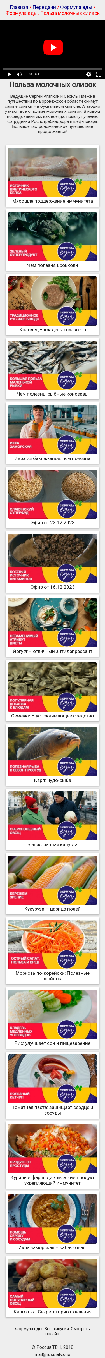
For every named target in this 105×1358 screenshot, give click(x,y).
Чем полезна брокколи (52, 262)
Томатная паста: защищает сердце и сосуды (52, 1107)
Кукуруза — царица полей (52, 906)
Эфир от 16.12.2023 (52, 584)
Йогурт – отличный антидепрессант (52, 648)
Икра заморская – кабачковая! (52, 1244)
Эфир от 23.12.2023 (52, 519)
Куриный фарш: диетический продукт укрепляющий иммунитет (52, 1177)
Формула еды (76, 7)
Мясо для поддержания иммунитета (52, 198)
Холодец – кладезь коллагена (52, 326)
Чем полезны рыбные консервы (52, 391)
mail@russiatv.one (52, 1354)
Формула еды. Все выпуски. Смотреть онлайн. (52, 1331)
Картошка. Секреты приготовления (52, 1308)
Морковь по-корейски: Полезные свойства (52, 973)
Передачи (44, 7)
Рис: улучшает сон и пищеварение (52, 1040)
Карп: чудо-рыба (52, 777)
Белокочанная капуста (52, 841)
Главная (19, 7)
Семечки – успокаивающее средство (52, 712)
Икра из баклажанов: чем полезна (52, 455)
